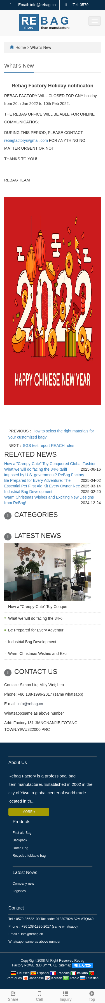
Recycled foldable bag (29, 856)
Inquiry (66, 995)
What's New (40, 47)
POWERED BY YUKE (41, 966)
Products (21, 821)
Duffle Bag (20, 848)
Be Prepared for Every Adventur (36, 630)
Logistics (19, 891)
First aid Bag (22, 833)
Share (13, 995)
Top (92, 995)
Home (20, 47)
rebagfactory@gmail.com (26, 140)
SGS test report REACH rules (48, 445)
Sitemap (65, 966)
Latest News (25, 872)
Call (39, 995)
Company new (23, 883)
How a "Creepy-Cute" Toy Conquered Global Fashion (50, 463)
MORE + (28, 812)
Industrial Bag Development (28, 491)
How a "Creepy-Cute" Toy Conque (37, 606)
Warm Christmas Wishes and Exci (37, 653)
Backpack (20, 840)
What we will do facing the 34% (35, 618)
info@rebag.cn (30, 704)
